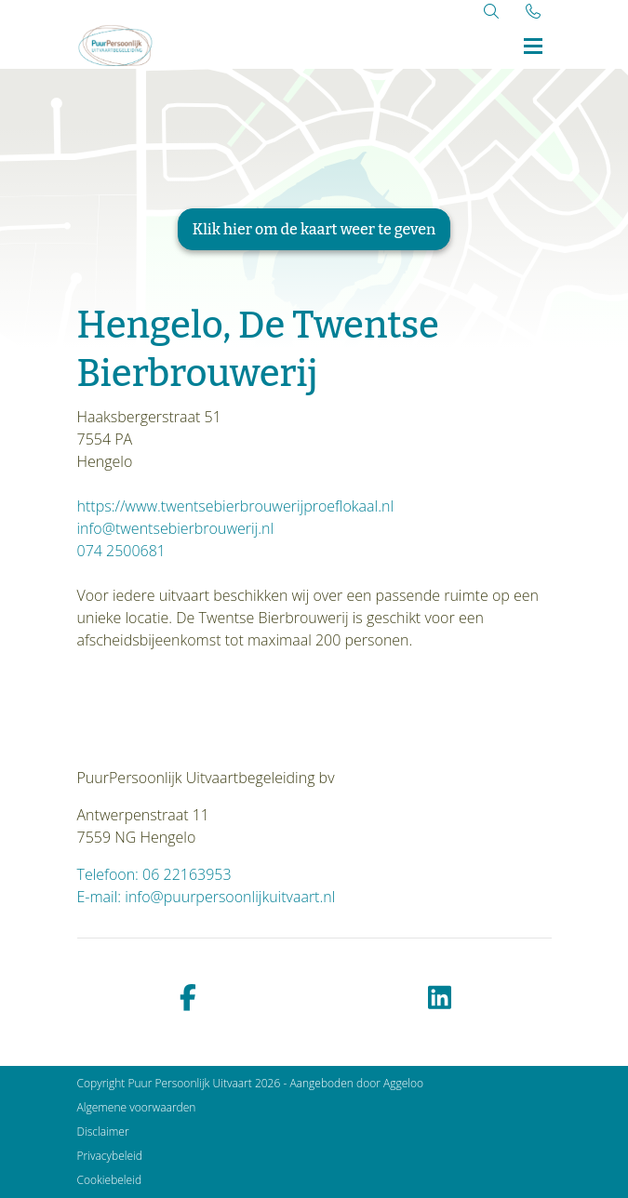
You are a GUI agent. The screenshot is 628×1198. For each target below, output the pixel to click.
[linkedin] (440, 998)
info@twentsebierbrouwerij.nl (175, 528)
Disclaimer (103, 1131)
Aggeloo (403, 1083)
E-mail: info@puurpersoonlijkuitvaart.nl (206, 896)
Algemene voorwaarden (136, 1107)
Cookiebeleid (109, 1180)
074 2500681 (121, 550)
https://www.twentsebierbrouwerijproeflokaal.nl (235, 506)
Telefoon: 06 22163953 (154, 874)
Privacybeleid (109, 1156)
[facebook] (189, 998)
